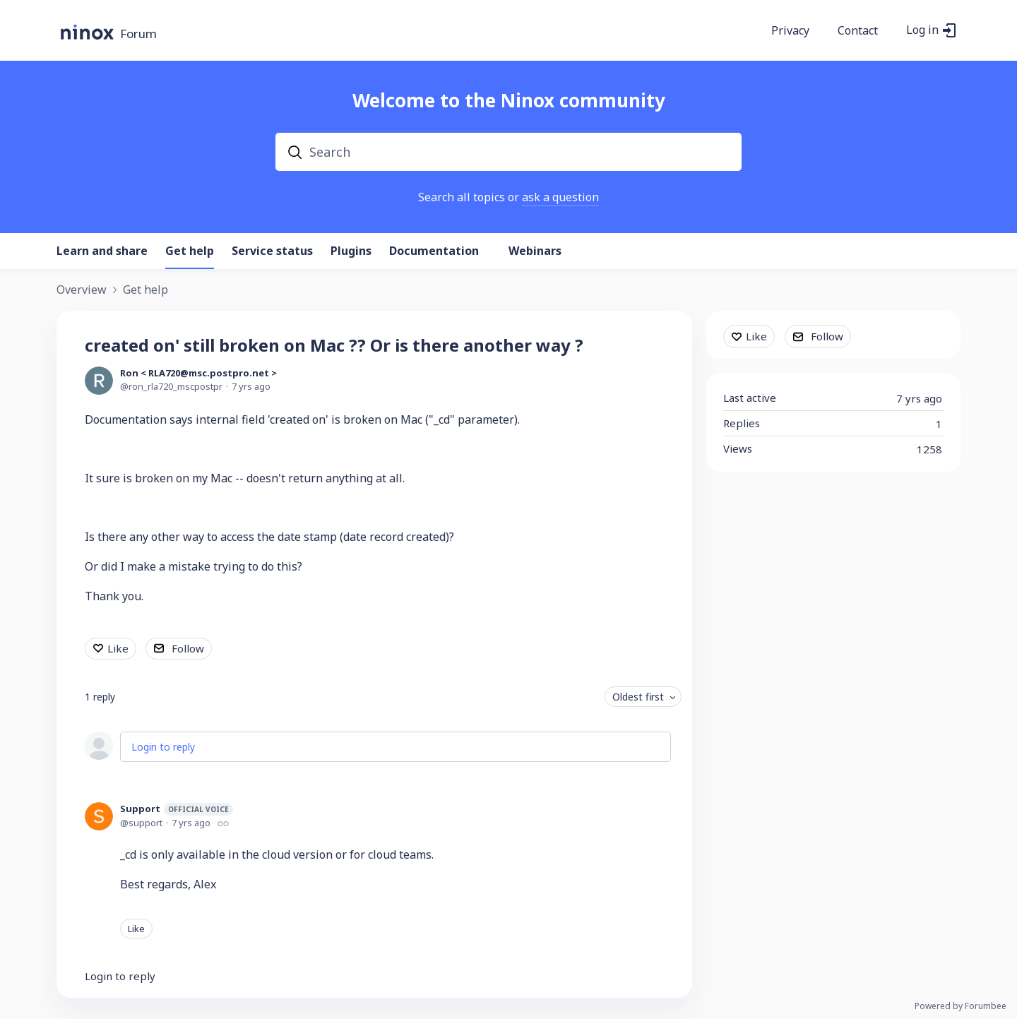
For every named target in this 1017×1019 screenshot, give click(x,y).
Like (118, 648)
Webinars (535, 251)
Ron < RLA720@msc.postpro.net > (198, 373)
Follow (188, 648)
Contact (858, 31)
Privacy (790, 31)
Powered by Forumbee (960, 1006)
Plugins (351, 251)
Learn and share (102, 251)
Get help (189, 251)
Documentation (434, 251)
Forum (138, 34)
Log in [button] (922, 30)
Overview (81, 290)
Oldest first (638, 696)
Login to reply (163, 746)
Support (176, 809)
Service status (272, 251)
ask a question (560, 197)
